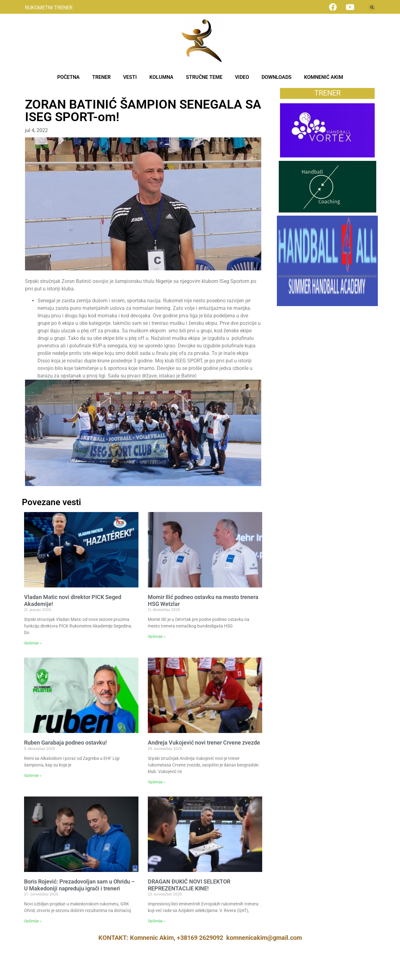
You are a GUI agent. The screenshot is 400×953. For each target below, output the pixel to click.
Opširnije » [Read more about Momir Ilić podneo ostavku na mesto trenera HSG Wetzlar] (156, 636)
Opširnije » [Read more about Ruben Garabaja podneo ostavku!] (33, 775)
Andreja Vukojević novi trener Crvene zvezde (204, 742)
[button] (372, 7)
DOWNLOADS (277, 77)
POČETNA (68, 77)
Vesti (30, 91)
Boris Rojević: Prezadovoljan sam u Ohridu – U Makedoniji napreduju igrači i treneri (79, 885)
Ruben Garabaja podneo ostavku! (65, 742)
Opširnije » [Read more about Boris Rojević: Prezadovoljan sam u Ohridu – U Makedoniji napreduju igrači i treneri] (33, 921)
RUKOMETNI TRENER (48, 8)
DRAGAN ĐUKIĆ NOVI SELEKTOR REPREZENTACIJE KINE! (189, 885)
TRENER (101, 77)
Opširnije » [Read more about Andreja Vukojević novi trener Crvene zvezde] (156, 782)
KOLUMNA (161, 77)
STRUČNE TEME (204, 77)
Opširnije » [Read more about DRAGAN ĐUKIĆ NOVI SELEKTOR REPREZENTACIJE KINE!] (156, 921)
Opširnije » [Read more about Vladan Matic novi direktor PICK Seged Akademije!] (33, 643)
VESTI (130, 77)
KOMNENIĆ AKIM (323, 77)
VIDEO (242, 77)
